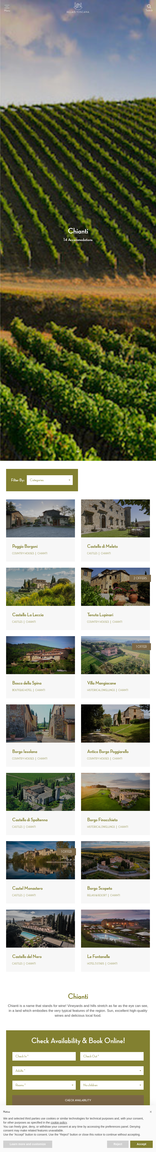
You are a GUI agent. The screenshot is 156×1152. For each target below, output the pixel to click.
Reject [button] (118, 1144)
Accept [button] (141, 1144)
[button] (50, 480)
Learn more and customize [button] (28, 1144)
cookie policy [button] (59, 1122)
